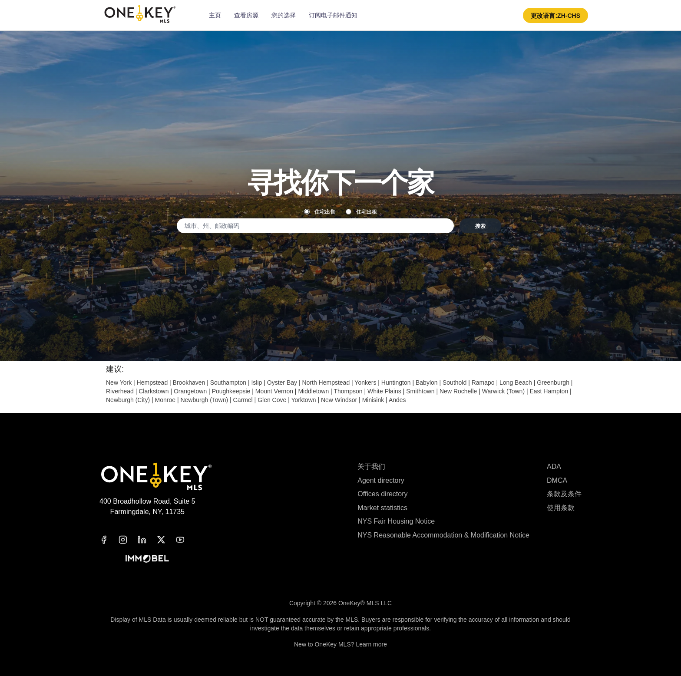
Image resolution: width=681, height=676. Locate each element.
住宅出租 (361, 211)
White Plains (384, 391)
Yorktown (303, 399)
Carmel (243, 399)
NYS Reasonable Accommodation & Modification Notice (443, 535)
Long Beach (515, 382)
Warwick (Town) (503, 391)
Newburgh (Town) (204, 399)
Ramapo (483, 382)
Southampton (228, 382)
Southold (454, 382)
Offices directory (382, 494)
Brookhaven (189, 382)
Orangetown (190, 391)
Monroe (165, 399)
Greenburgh (553, 382)
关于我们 (371, 466)
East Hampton (548, 391)
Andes (397, 399)
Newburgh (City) (128, 399)
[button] (555, 15)
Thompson (348, 391)
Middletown (313, 391)
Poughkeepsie (231, 391)
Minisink (373, 399)
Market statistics (382, 507)
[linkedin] (147, 539)
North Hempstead (326, 382)
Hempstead (152, 382)
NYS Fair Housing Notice (396, 521)
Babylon (427, 382)
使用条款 (561, 507)
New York (119, 382)
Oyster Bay (282, 382)
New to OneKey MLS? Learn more (340, 644)
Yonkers (365, 382)
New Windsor (339, 399)
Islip (256, 382)
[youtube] (185, 539)
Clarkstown (154, 391)
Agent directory (380, 480)
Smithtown (420, 391)
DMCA (557, 480)
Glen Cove (272, 399)
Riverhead (120, 391)
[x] (166, 539)
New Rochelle (458, 391)
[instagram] (128, 539)
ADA (554, 466)
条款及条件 (564, 494)
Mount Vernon (274, 391)
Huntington (396, 382)
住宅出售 (319, 211)
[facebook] (109, 539)
